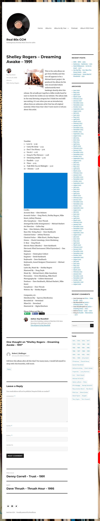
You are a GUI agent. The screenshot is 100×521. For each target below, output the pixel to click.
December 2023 (78, 152)
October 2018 (77, 280)
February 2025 (77, 123)
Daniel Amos (85, 361)
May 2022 (76, 191)
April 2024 (76, 144)
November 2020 (78, 228)
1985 (88, 347)
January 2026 (77, 101)
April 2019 (76, 268)
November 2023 (78, 154)
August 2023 (77, 160)
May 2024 (76, 142)
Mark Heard (80, 375)
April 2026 (76, 94)
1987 (78, 351)
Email (9, 435)
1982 (73, 347)
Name (9, 426)
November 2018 (78, 278)
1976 (83, 341)
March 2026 (77, 97)
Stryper (84, 395)
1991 (7, 83)
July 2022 (76, 187)
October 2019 (77, 255)
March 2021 (77, 220)
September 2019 (78, 257)
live (73, 375)
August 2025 (77, 111)
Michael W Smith (77, 378)
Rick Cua (75, 392)
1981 (88, 344)
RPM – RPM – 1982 (79, 62)
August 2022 (77, 185)
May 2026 (76, 92)
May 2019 (76, 266)
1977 (88, 341)
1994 (73, 358)
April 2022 (76, 193)
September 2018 (78, 282)
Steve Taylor (76, 395)
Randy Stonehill (87, 385)
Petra (85, 382)
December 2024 (78, 127)
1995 (78, 358)
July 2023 (76, 162)
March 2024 (77, 146)
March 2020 (77, 245)
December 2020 (78, 226)
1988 (83, 351)
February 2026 (77, 99)
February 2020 (77, 247)
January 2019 (77, 274)
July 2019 (76, 261)
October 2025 (77, 107)
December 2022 (78, 177)
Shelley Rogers (14, 83)
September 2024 (78, 134)
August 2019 (77, 259)
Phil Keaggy (76, 385)
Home (40, 28)
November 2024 (78, 130)
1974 (73, 341)
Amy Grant (85, 358)
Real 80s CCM (16, 39)
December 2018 (78, 276)
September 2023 (78, 158)
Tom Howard (86, 399)
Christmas (75, 361)
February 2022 (77, 198)
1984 (83, 347)
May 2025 (76, 117)
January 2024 (77, 150)
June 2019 (76, 263)
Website (9, 445)
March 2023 (77, 171)
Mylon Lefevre (76, 382)
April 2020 (76, 243)
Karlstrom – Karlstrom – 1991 (82, 64)
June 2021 (76, 214)
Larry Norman (84, 371)
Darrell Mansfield (77, 365)
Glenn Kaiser (88, 368)
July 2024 (76, 138)
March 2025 (77, 121)
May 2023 (76, 167)
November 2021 (78, 204)
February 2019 (77, 272)
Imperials (75, 371)
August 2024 (77, 136)
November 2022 (78, 179)
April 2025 (76, 119)
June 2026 (76, 90)
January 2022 (77, 200)
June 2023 (76, 165)
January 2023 (77, 175)
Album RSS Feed (87, 28)
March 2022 (77, 195)
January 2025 (77, 125)
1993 (88, 354)
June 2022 (76, 189)
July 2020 (76, 237)
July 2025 (76, 113)
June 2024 (76, 140)
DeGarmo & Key (77, 368)
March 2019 (77, 270)
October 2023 (77, 156)
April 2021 (76, 218)
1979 (78, 344)
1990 (73, 354)
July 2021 (76, 212)
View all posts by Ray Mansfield (40, 325)
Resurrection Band (78, 389)
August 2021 (77, 210)
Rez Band (89, 389)
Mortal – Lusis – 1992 (85, 311)
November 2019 (78, 253)
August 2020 (77, 235)
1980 (83, 344)
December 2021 (78, 202)
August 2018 (77, 284)
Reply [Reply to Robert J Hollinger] (9, 369)
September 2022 (78, 183)
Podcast (74, 28)
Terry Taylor (76, 399)
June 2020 (76, 239)
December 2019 (78, 251)
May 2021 (76, 216)
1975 (78, 341)
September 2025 (78, 109)
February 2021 (77, 222)
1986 (73, 351)
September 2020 (78, 233)
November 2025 (78, 105)
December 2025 (78, 103)
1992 (83, 354)
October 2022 (77, 181)
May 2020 (76, 241)
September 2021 (78, 208)
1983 (78, 347)
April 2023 (76, 169)
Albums (48, 28)
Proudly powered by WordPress (26, 512)
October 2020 (77, 231)
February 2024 (77, 148)
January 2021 (77, 224)
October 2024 (77, 132)
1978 (73, 344)
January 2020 (77, 249)
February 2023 (77, 173)
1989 (88, 351)
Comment (10, 396)
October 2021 (77, 206)
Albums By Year (60, 28)
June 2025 (76, 115)
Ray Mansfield (10, 75)
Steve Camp (84, 392)
